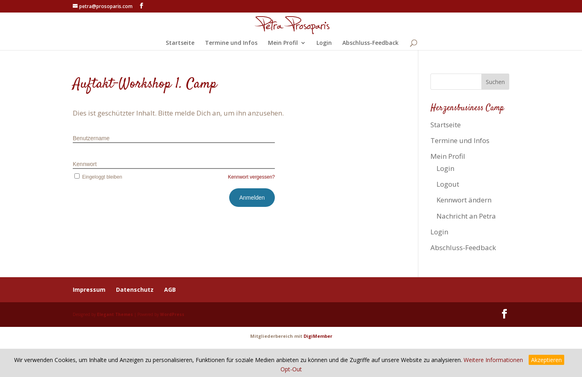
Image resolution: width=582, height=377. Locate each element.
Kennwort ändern (463, 199)
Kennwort (85, 164)
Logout (447, 184)
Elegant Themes (115, 314)
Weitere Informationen (493, 360)
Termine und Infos (231, 43)
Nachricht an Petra (466, 216)
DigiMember (318, 336)
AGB (170, 289)
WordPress (172, 314)
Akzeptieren (546, 360)
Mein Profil (283, 43)
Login (324, 43)
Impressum (89, 289)
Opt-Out (291, 369)
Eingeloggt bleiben (97, 177)
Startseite (180, 43)
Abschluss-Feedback (370, 43)
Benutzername (91, 138)
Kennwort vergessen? (251, 177)
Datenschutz (135, 289)
